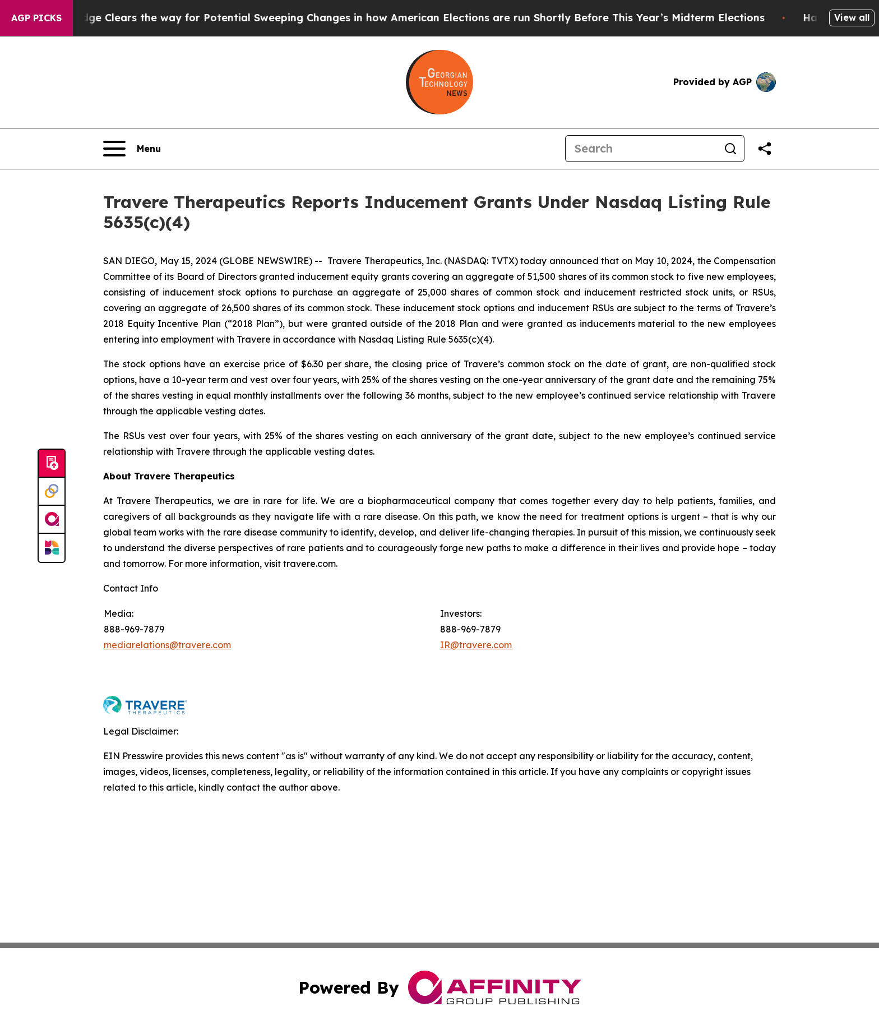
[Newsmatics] (51, 548)
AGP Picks (36, 18)
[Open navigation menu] (132, 148)
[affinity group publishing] (51, 520)
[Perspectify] (51, 492)
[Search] (641, 148)
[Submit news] (51, 464)
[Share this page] (764, 148)
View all (851, 17)
